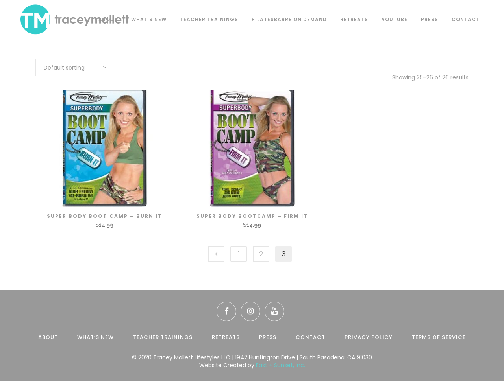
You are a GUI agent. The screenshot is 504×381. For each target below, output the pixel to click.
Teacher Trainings (163, 337)
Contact (310, 337)
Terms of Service (439, 337)
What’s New (95, 337)
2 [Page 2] (261, 254)
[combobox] (74, 67)
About (48, 337)
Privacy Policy (369, 337)
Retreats (226, 337)
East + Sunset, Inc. (280, 365)
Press (267, 337)
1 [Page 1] (239, 254)
